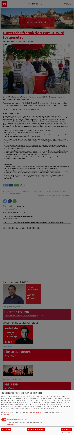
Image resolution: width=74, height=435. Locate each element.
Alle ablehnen (6, 429)
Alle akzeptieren (66, 429)
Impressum (5, 414)
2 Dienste (10, 424)
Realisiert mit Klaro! (67, 432)
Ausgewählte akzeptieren (36, 429)
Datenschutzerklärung (37, 412)
